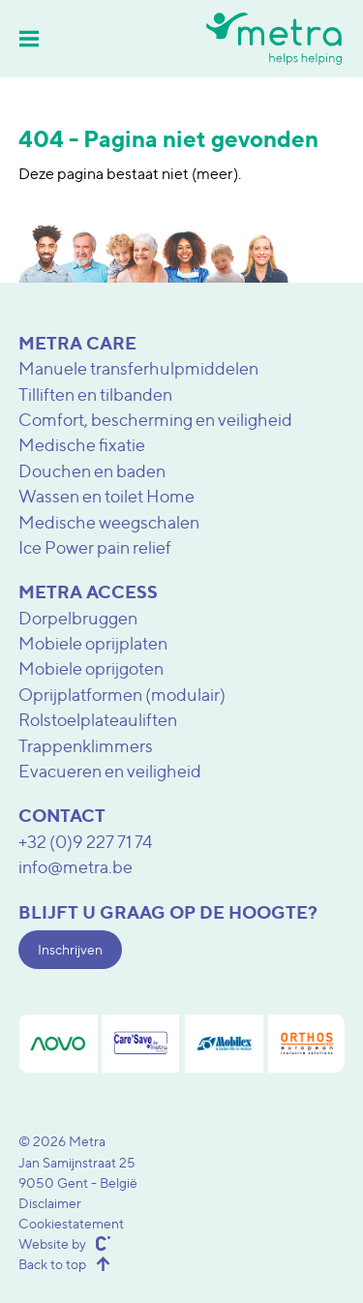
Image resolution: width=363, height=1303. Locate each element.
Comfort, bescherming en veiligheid (155, 419)
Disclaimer (49, 1203)
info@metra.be (75, 867)
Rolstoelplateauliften (97, 720)
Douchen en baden (92, 471)
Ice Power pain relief (94, 547)
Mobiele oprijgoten (91, 668)
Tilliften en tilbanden (95, 394)
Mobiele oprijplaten (92, 643)
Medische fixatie (81, 445)
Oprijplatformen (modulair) (122, 694)
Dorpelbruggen (77, 618)
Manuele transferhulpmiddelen (138, 368)
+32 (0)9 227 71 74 (85, 842)
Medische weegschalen (108, 522)
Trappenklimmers (85, 746)
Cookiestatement (71, 1223)
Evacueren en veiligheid (109, 771)
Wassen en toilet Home (106, 496)
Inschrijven (70, 949)
